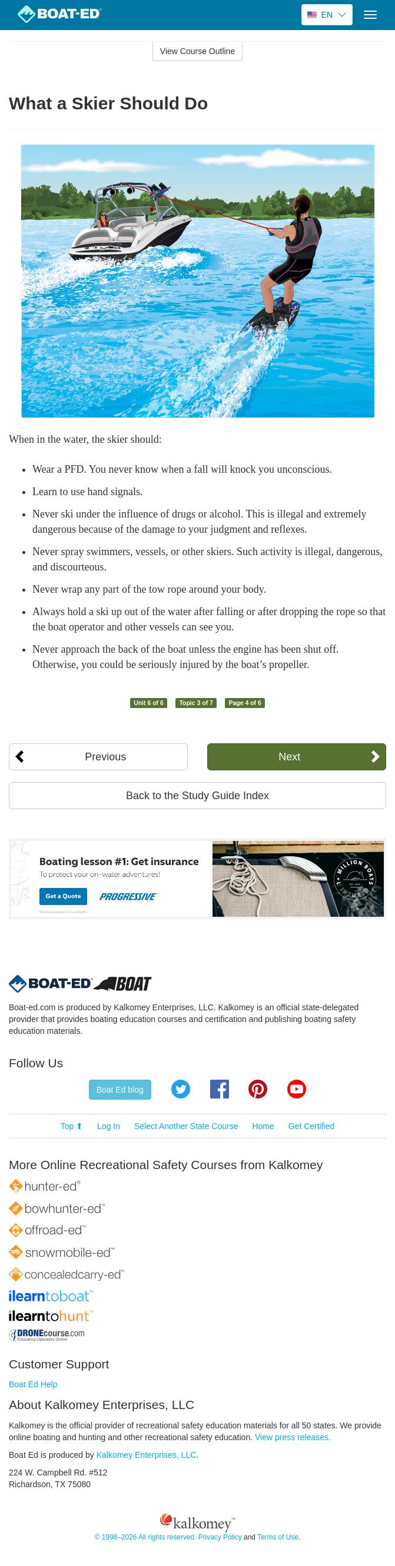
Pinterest (257, 1089)
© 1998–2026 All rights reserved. (146, 1537)
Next (289, 757)
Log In (108, 1126)
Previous (105, 757)
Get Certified (311, 1126)
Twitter (180, 1089)
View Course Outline (197, 51)
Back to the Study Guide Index (197, 796)
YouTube (296, 1089)
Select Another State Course (186, 1126)
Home (263, 1126)
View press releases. (293, 1437)
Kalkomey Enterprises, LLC (147, 1455)
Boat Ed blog (120, 1089)
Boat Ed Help (33, 1384)
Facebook (219, 1089)
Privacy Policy (220, 1537)
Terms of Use (277, 1537)
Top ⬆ (72, 1126)
